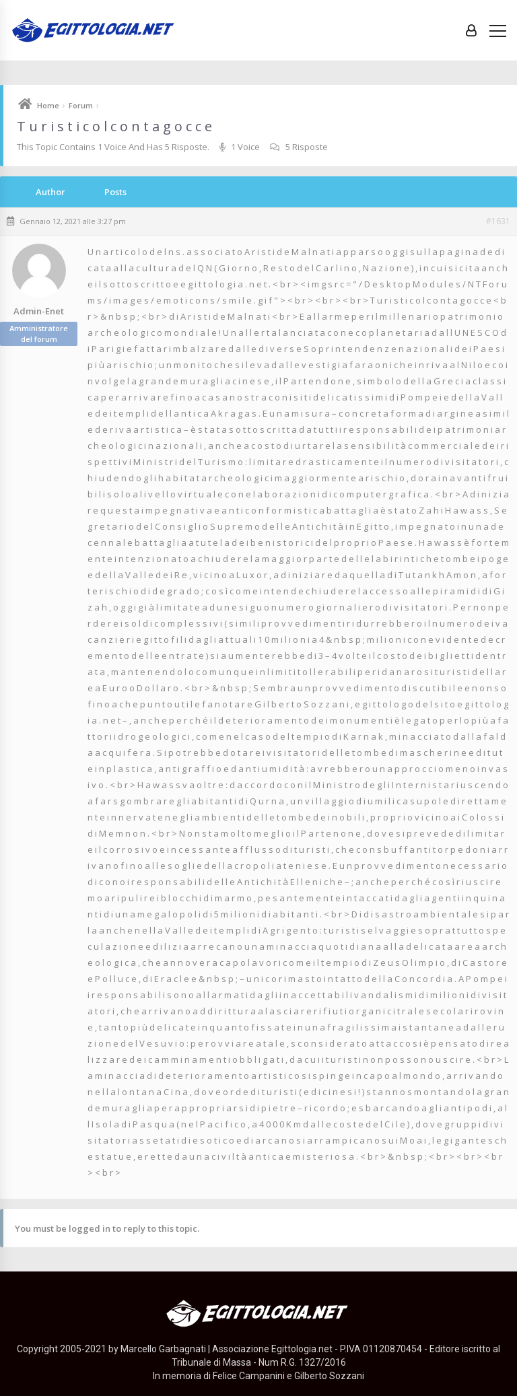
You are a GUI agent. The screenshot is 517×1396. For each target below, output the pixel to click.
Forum (81, 105)
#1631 (498, 221)
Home (48, 105)
